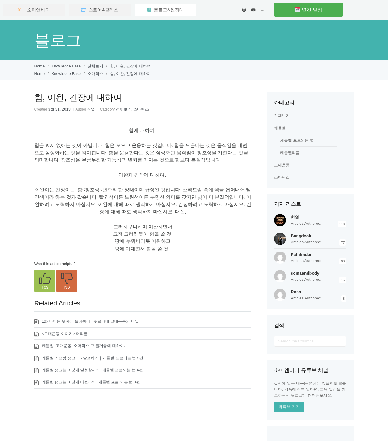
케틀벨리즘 (290, 152)
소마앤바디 (33, 9)
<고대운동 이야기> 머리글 (65, 333)
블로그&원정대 (165, 9)
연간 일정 (308, 9)
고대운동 (282, 165)
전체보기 (123, 109)
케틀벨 (280, 128)
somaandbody (305, 273)
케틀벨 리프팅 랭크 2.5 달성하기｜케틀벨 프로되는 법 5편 (93, 358)
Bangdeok (301, 235)
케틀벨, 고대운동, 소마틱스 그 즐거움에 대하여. (83, 345)
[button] (44, 281)
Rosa (296, 291)
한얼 (91, 109)
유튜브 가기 (289, 407)
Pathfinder (301, 254)
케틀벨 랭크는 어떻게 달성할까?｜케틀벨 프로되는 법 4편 (92, 370)
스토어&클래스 (99, 9)
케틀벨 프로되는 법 (297, 140)
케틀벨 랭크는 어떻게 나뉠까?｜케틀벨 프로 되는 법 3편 (91, 382)
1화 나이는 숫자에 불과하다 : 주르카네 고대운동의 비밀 (90, 321)
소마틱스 (141, 109)
